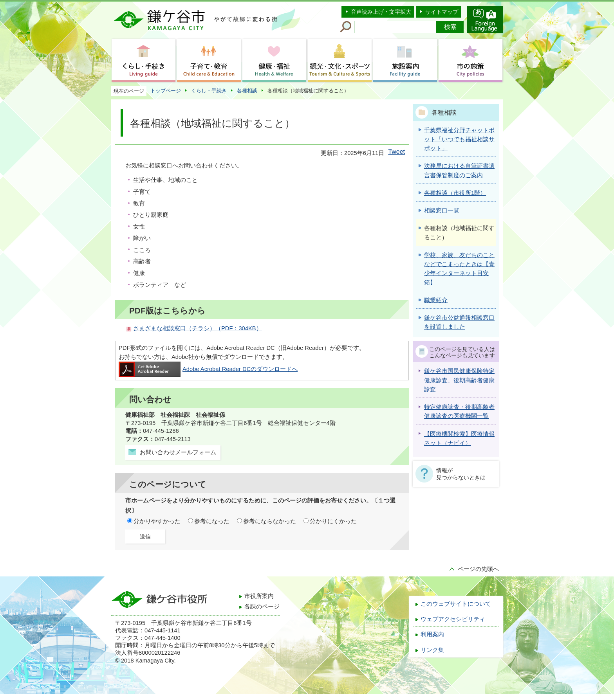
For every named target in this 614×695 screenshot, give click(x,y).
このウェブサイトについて (456, 604)
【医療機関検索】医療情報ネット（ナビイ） (459, 438)
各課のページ (262, 606)
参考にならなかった (269, 521)
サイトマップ (441, 12)
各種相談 (247, 91)
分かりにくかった (333, 521)
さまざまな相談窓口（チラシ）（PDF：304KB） (197, 328)
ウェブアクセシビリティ (453, 619)
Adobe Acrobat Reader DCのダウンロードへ (208, 369)
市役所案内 (259, 596)
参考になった (211, 521)
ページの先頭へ (478, 569)
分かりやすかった (157, 521)
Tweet (396, 151)
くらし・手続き (209, 91)
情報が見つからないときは (461, 474)
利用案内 (432, 634)
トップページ (165, 91)
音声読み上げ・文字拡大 (381, 12)
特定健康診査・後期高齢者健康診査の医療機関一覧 (459, 411)
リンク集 (432, 650)
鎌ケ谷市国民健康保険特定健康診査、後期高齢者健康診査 (459, 380)
